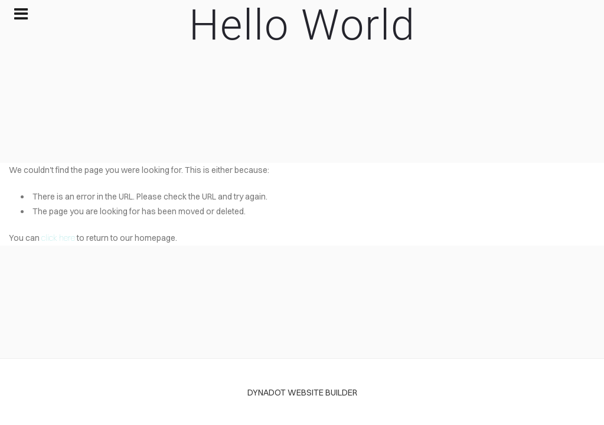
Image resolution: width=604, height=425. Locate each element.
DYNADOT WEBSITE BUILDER (302, 392)
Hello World (302, 25)
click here (58, 238)
